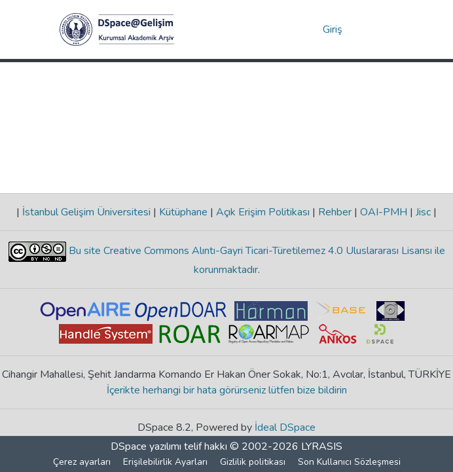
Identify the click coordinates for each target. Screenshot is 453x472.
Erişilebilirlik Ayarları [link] (165, 462)
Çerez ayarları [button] (82, 462)
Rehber (335, 212)
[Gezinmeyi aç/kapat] (375, 29)
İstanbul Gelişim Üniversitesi (86, 212)
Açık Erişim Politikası (262, 212)
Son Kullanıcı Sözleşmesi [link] (349, 462)
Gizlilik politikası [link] (252, 462)
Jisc (423, 212)
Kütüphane (183, 212)
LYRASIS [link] (321, 446)
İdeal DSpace (285, 427)
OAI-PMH (383, 212)
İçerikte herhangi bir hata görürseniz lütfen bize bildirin (227, 390)
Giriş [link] (333, 29)
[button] (117, 29)
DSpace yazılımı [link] (146, 446)
